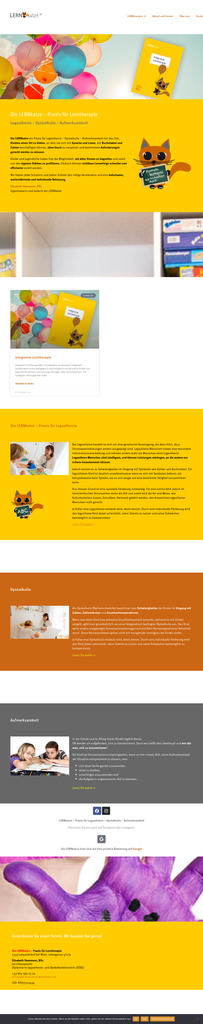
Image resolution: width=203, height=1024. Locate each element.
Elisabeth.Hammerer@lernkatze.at (34, 976)
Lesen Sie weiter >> (83, 524)
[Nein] (198, 1018)
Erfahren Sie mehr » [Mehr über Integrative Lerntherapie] (24, 383)
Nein (144, 1019)
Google (137, 849)
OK (135, 1019)
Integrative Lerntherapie (33, 357)
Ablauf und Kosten (162, 16)
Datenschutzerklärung (162, 1019)
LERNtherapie (136, 16)
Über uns (185, 16)
